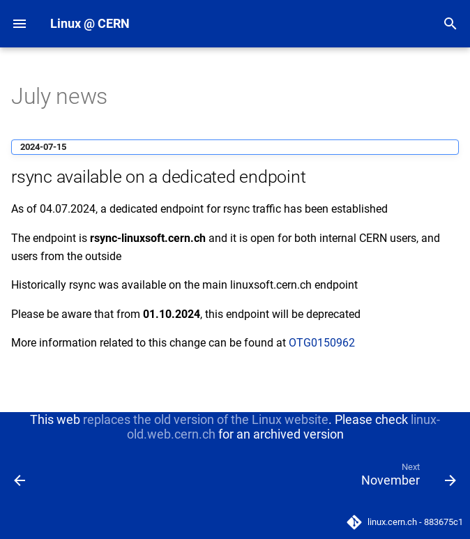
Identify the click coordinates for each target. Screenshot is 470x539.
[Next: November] (405, 477)
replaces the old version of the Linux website (205, 419)
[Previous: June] (21, 477)
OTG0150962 (322, 342)
